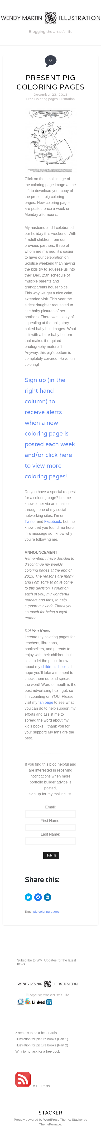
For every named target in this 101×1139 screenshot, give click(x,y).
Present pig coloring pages (50, 82)
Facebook (52, 522)
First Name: (50, 821)
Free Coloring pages (42, 99)
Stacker (51, 1113)
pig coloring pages (46, 911)
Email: (50, 807)
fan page (45, 702)
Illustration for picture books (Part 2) (41, 1045)
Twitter (30, 522)
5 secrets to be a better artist (36, 1033)
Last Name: (50, 834)
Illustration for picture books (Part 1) (41, 1039)
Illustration (67, 99)
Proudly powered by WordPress (36, 1119)
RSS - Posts (32, 1086)
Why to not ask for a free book (37, 1051)
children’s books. (55, 667)
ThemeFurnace (50, 1124)
